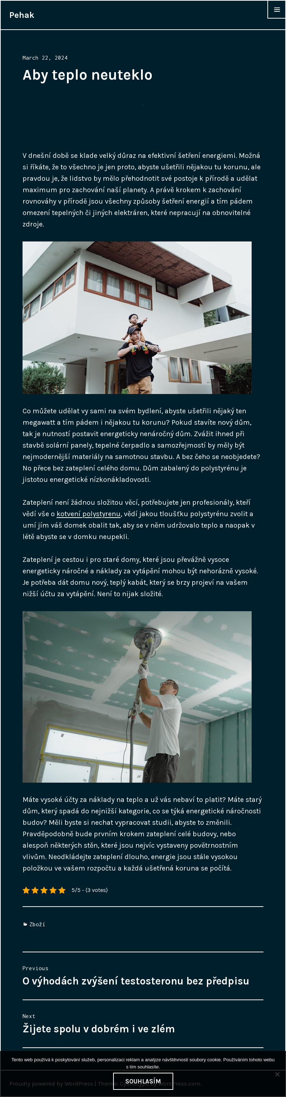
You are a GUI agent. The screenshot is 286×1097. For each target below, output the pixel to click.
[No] (277, 1074)
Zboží (37, 924)
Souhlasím (143, 1081)
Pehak (21, 15)
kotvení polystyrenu (89, 514)
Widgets (276, 18)
